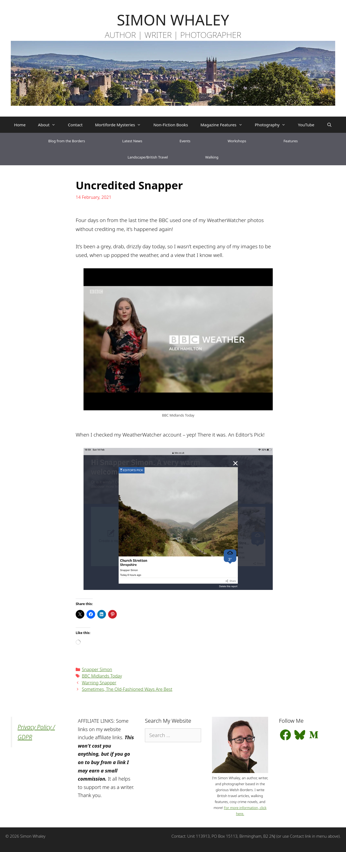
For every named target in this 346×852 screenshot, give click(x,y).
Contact (75, 124)
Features (291, 140)
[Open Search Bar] (329, 125)
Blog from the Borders (66, 140)
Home (20, 124)
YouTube (306, 124)
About (50, 125)
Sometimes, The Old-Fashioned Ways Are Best (127, 689)
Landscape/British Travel (148, 157)
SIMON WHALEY (173, 19)
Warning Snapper (99, 683)
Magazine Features (224, 125)
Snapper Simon (97, 669)
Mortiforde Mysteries (121, 125)
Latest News (132, 140)
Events (184, 140)
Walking (211, 157)
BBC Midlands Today (102, 676)
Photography (273, 125)
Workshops (237, 140)
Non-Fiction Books (170, 124)
